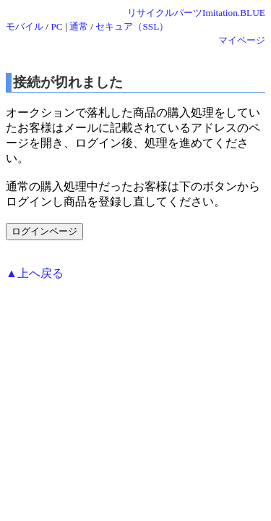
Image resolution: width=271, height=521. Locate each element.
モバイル (24, 26)
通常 (78, 26)
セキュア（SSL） (131, 26)
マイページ (241, 40)
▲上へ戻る (35, 273)
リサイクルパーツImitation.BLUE (196, 12)
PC (56, 26)
